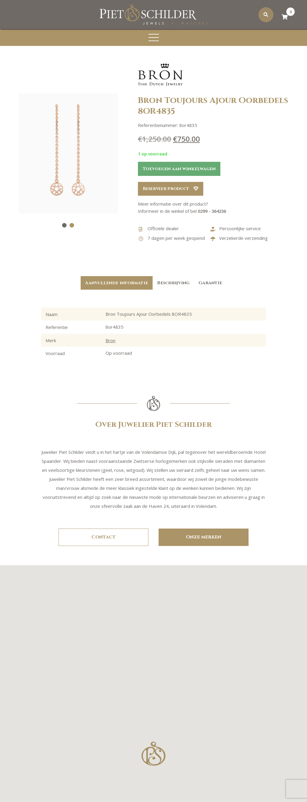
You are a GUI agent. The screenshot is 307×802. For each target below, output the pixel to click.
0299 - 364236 (213, 211)
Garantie (210, 283)
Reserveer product (172, 189)
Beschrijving (173, 283)
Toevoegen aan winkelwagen (179, 169)
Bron (110, 340)
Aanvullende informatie (116, 283)
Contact (103, 537)
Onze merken (203, 537)
